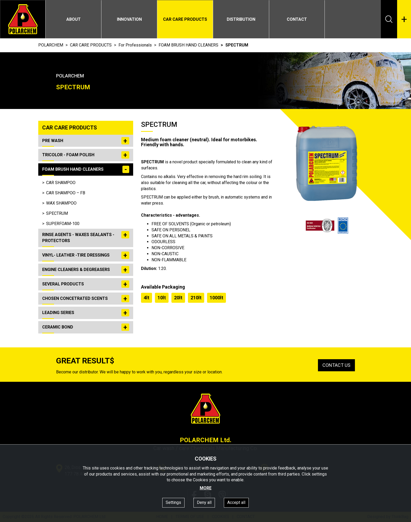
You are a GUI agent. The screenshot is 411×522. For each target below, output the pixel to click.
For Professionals (135, 45)
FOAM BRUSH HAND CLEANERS (188, 45)
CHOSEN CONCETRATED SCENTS (85, 298)
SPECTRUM (57, 213)
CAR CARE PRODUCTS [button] (185, 19)
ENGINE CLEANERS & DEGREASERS (85, 270)
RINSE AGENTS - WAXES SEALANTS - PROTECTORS (85, 237)
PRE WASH (85, 141)
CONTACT (297, 19)
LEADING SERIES (85, 313)
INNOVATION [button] (129, 19)
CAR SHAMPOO (60, 182)
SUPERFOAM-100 (62, 223)
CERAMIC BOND (85, 327)
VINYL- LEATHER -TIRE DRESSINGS (85, 255)
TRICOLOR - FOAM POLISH (85, 155)
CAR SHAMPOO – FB (65, 192)
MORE (206, 488)
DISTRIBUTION (241, 19)
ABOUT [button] (73, 19)
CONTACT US (336, 365)
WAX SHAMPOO (61, 203)
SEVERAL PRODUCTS (85, 284)
